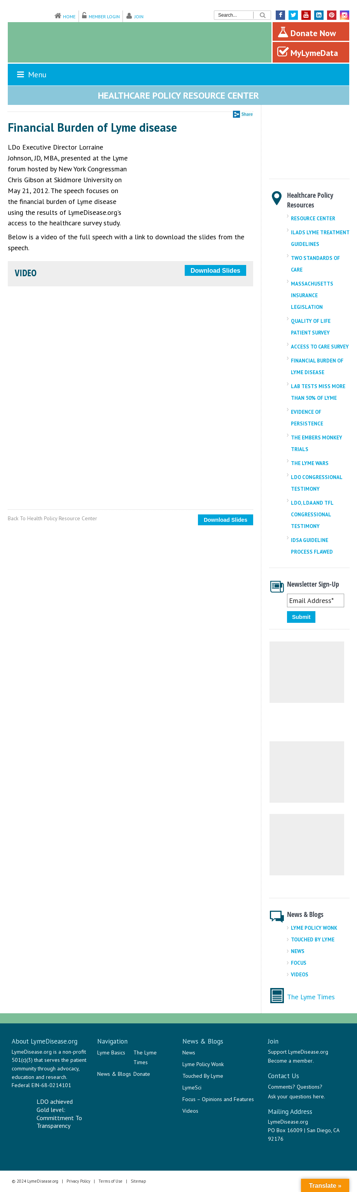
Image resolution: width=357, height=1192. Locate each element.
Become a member (290, 1060)
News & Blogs (114, 1073)
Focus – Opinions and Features (218, 1099)
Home (69, 16)
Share (243, 114)
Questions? (309, 1086)
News (297, 951)
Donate (141, 1073)
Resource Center (313, 218)
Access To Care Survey (320, 346)
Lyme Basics (111, 1052)
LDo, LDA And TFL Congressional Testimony (312, 515)
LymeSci (191, 1087)
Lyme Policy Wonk (314, 928)
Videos (299, 974)
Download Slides (215, 270)
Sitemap (138, 1181)
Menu (31, 75)
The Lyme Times (311, 996)
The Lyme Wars (310, 463)
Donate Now (306, 32)
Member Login (104, 16)
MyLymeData (307, 52)
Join (139, 16)
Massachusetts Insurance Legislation (312, 295)
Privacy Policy (78, 1181)
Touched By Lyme (312, 939)
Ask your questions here (296, 1096)
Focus (298, 963)
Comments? (281, 1086)
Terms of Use (110, 1181)
